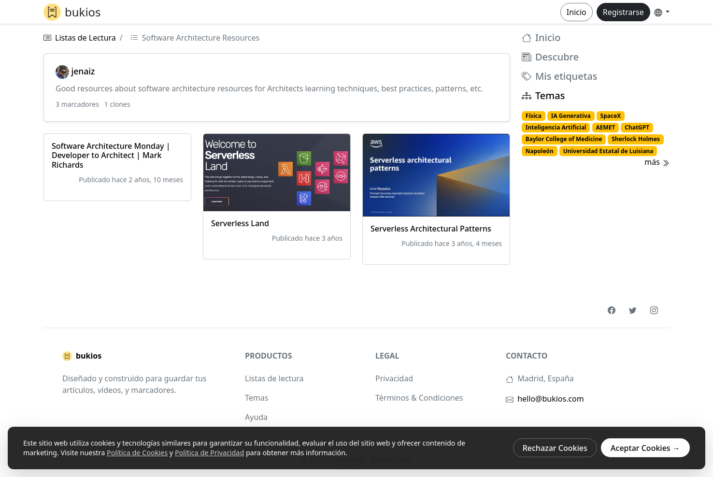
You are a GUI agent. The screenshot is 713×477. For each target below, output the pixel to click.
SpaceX (610, 116)
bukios (81, 356)
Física (534, 116)
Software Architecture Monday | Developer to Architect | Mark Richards (111, 155)
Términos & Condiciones (419, 397)
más (657, 162)
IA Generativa (571, 116)
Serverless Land (240, 223)
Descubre (550, 57)
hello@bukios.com (550, 398)
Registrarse (623, 12)
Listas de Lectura (85, 37)
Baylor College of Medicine (564, 139)
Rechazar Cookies (555, 448)
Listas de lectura (274, 378)
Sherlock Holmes (636, 139)
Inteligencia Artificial (556, 127)
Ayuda (256, 417)
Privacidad (394, 378)
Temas (543, 95)
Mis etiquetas (559, 76)
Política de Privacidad (209, 452)
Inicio (576, 12)
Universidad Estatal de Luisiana (608, 151)
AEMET (605, 127)
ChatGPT (637, 127)
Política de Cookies (137, 452)
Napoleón (540, 151)
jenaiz (75, 71)
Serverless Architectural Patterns (431, 228)
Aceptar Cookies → (645, 448)
